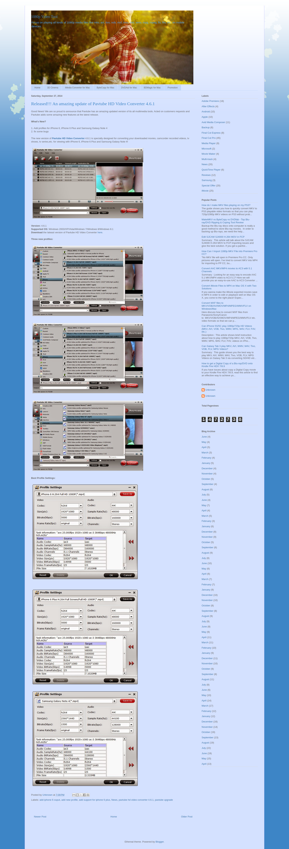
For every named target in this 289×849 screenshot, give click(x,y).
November (207, 473)
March (205, 452)
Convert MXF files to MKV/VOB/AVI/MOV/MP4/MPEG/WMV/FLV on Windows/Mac (226, 306)
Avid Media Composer (213, 122)
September (207, 484)
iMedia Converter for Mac (77, 87)
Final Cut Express (211, 132)
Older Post (186, 816)
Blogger (160, 841)
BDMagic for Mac (152, 87)
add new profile (69, 799)
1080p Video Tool (44, 17)
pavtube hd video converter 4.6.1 (136, 799)
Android (206, 111)
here (100, 232)
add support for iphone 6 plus (94, 799)
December (207, 468)
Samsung (207, 180)
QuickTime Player (211, 169)
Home (37, 87)
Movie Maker (208, 153)
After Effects (208, 106)
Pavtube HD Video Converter (68, 138)
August (205, 489)
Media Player (209, 143)
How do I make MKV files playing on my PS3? (226, 205)
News (114, 799)
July (204, 494)
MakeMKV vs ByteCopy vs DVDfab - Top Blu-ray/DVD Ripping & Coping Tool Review (226, 221)
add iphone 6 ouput (50, 799)
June (204, 436)
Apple (205, 117)
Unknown (210, 389)
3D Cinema (52, 87)
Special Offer (208, 185)
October (206, 479)
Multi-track (207, 159)
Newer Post (40, 816)
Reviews (206, 175)
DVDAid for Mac (129, 87)
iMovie (205, 190)
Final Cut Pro (209, 138)
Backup (206, 127)
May (204, 442)
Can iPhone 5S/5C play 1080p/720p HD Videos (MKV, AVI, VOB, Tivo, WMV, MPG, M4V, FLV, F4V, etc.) (229, 329)
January (206, 463)
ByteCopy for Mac (105, 87)
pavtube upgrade (164, 799)
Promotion (173, 87)
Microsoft (206, 148)
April (204, 447)
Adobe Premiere (210, 101)
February (206, 457)
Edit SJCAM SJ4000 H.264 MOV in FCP (223, 236)
